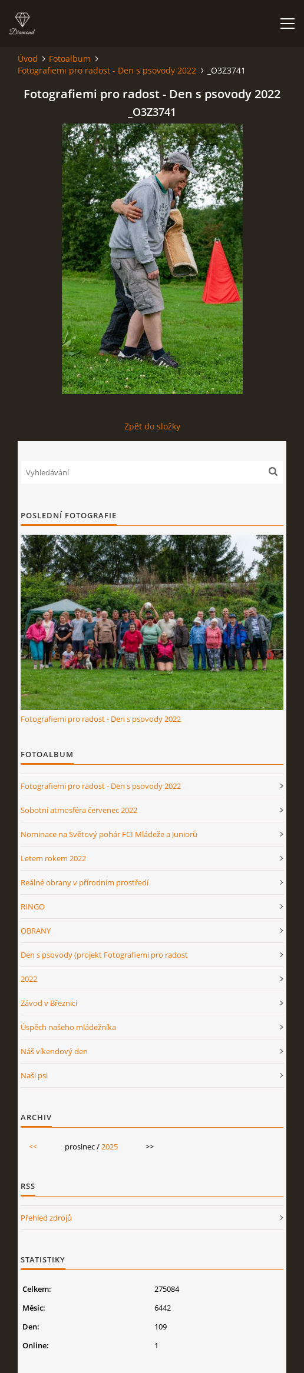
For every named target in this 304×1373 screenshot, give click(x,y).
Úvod (28, 58)
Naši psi (34, 1075)
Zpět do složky (152, 426)
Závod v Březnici (49, 1003)
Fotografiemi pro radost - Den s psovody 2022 (107, 70)
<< (33, 1146)
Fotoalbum (70, 58)
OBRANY (36, 930)
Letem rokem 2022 (53, 858)
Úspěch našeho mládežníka (68, 1027)
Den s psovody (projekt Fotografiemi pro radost (104, 954)
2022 (29, 979)
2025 (109, 1146)
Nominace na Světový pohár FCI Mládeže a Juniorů (109, 834)
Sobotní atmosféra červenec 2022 (79, 810)
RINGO (33, 906)
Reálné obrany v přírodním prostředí (84, 882)
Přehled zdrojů (46, 1217)
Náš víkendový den (54, 1051)
